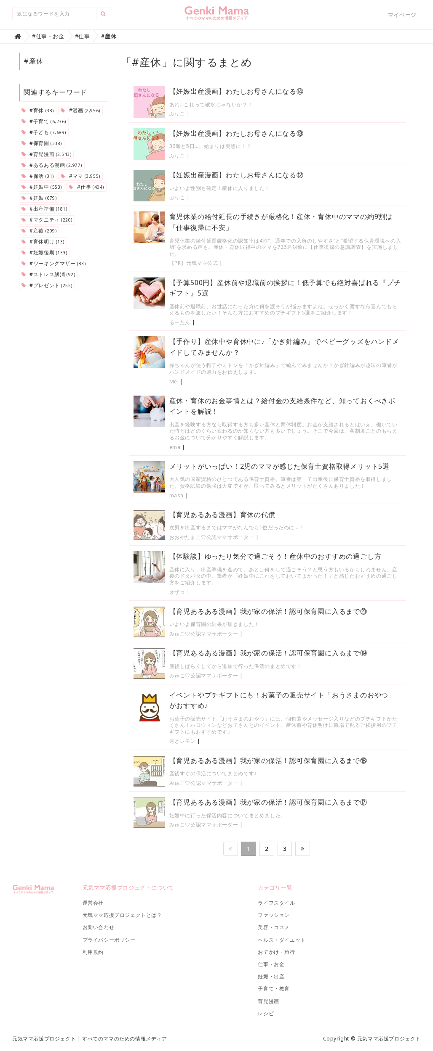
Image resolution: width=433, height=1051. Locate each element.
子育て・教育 (274, 988)
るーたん (179, 322)
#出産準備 (44, 208)
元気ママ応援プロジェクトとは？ (122, 915)
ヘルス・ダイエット (281, 939)
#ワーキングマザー (53, 263)
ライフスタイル (276, 902)
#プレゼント (46, 285)
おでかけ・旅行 (276, 952)
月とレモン (182, 741)
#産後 (38, 230)
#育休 (37, 110)
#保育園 (41, 143)
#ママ (80, 176)
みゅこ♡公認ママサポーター (203, 633)
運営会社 (93, 902)
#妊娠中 (41, 186)
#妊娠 (38, 197)
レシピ (266, 1013)
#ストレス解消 (48, 274)
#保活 (37, 176)
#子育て (43, 121)
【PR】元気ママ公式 (193, 263)
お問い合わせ (99, 927)
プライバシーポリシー (109, 939)
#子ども (43, 132)
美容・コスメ (274, 927)
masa (176, 495)
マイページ (402, 14)
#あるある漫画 (51, 165)
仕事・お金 (271, 964)
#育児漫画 (46, 154)
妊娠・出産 (271, 976)
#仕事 (86, 186)
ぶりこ (177, 113)
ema (175, 447)
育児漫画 (268, 1001)
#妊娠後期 (44, 252)
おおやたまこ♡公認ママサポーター (212, 537)
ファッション (274, 915)
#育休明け (42, 241)
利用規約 (93, 952)
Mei (174, 381)
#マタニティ (46, 219)
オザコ (177, 592)
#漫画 (80, 110)
